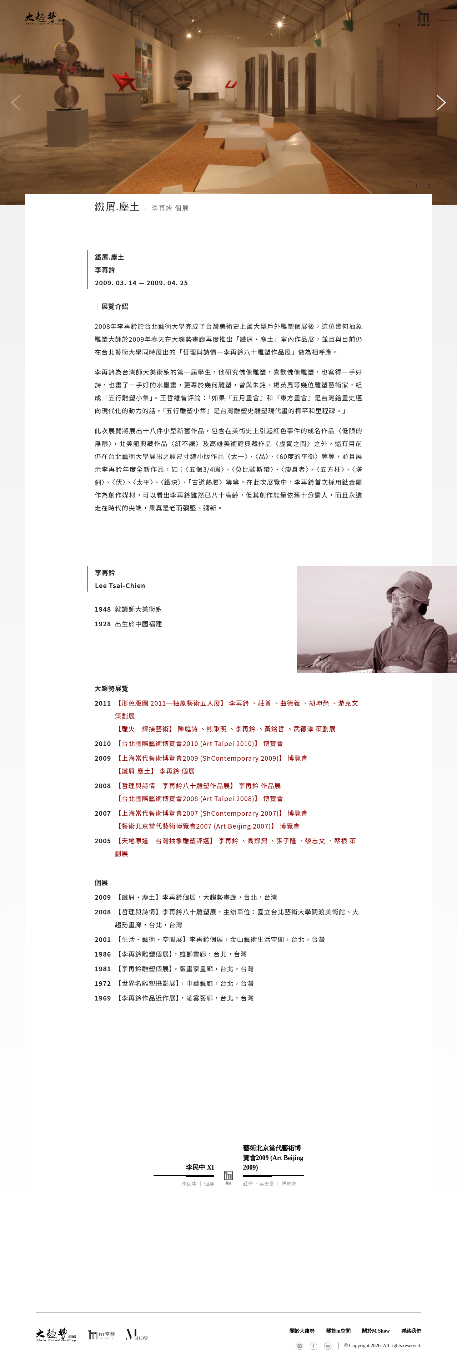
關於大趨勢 (302, 1331)
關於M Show (376, 1331)
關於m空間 (338, 1331)
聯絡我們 (411, 1331)
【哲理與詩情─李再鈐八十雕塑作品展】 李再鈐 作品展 (198, 785)
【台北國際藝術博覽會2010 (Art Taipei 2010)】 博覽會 (199, 743)
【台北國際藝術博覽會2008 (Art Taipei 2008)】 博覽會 (199, 798)
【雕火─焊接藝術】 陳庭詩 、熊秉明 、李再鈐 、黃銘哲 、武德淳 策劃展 (225, 728)
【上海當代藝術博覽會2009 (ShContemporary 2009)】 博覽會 (211, 757)
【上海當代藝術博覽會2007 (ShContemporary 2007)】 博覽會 (211, 813)
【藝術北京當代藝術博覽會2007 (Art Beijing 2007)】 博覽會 (207, 825)
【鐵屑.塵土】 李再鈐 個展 (155, 770)
